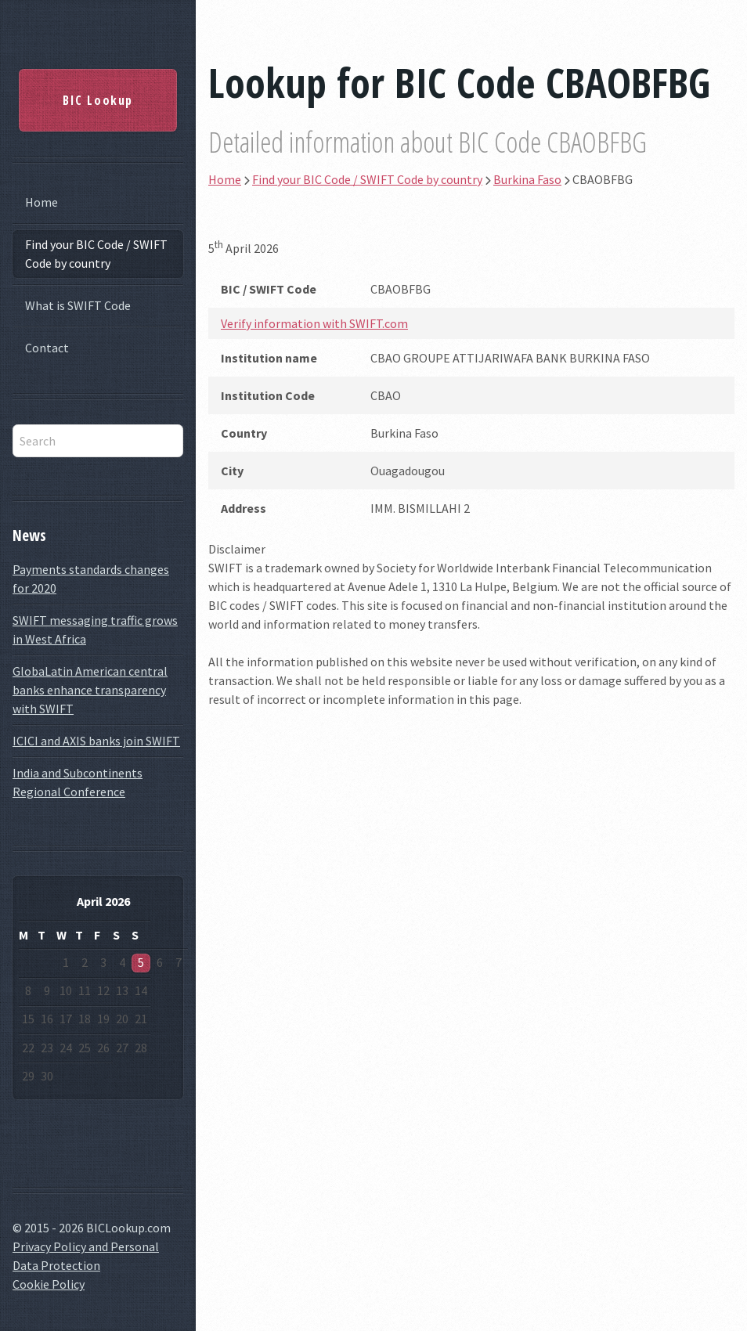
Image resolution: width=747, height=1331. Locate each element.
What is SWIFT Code (78, 305)
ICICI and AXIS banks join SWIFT (96, 740)
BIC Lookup (98, 100)
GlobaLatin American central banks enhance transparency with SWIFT (90, 689)
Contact (47, 347)
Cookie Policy (49, 1284)
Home (41, 202)
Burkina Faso (527, 179)
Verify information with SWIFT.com (314, 323)
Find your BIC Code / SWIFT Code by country (96, 253)
